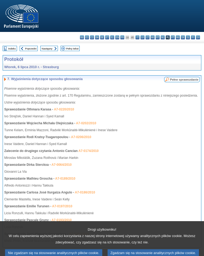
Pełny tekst (72, 48)
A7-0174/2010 (88, 151)
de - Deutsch (102, 37)
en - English (117, 37)
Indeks (12, 48)
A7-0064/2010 (62, 165)
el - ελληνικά (112, 37)
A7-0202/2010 (86, 123)
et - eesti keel (107, 37)
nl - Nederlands (163, 37)
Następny (47, 48)
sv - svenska (198, 37)
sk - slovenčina (183, 37)
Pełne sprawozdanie (184, 79)
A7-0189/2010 (65, 178)
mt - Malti (158, 37)
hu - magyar (153, 37)
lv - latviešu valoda (142, 37)
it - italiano (137, 37)
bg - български (82, 37)
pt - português (173, 37)
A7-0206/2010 (81, 137)
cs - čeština (92, 37)
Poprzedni (30, 48)
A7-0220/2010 (64, 109)
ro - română (178, 37)
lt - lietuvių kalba (148, 37)
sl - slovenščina (188, 37)
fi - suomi (193, 37)
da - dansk (97, 37)
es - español (87, 37)
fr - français (122, 37)
